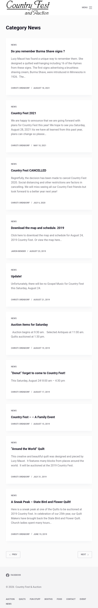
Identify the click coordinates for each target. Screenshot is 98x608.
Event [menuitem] (83, 599)
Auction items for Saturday (29, 324)
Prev (13, 554)
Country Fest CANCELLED (28, 170)
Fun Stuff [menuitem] (35, 599)
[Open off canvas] (87, 7)
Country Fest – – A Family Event (33, 417)
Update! (16, 276)
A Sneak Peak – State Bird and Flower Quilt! (41, 502)
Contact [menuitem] (70, 599)
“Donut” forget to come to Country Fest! (38, 373)
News (14, 45)
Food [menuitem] (59, 599)
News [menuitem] (9, 604)
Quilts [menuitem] (22, 599)
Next (85, 554)
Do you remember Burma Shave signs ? (38, 51)
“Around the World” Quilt (27, 449)
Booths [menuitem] (48, 599)
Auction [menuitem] (10, 599)
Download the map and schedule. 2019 (37, 228)
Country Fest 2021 (23, 113)
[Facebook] (13, 575)
